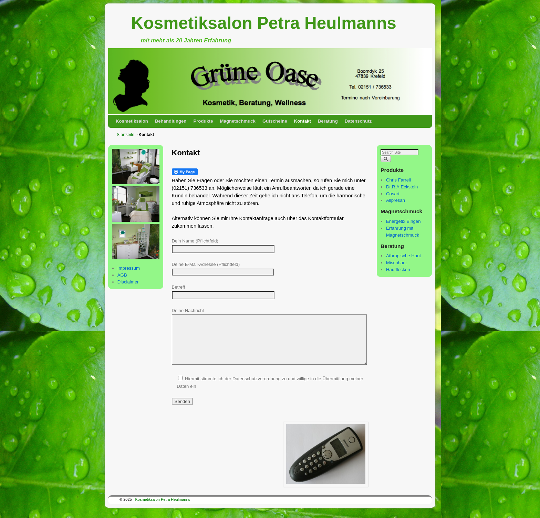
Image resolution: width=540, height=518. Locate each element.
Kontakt (302, 121)
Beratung (328, 121)
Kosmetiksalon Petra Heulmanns (263, 22)
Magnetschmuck (238, 121)
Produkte (203, 121)
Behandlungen (171, 121)
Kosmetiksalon (132, 121)
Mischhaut (396, 262)
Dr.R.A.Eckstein (402, 186)
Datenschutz (358, 121)
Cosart (392, 193)
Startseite (125, 134)
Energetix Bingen (403, 221)
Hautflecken (398, 269)
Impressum (128, 268)
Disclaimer (128, 281)
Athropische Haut (403, 255)
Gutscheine (274, 121)
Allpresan (395, 200)
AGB (122, 275)
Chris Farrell (398, 180)
